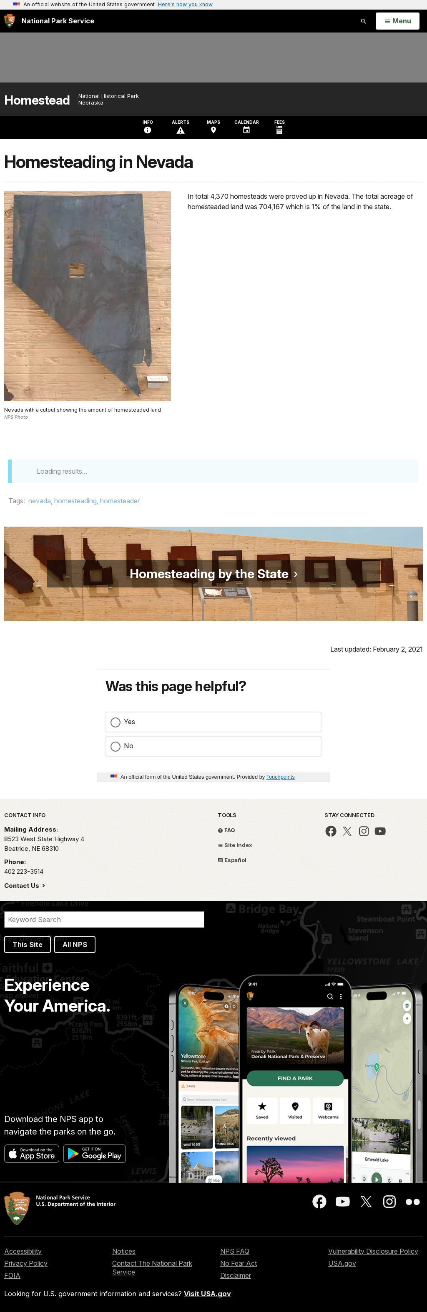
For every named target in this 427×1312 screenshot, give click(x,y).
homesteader (120, 501)
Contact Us (22, 886)
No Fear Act (238, 1263)
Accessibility (23, 1251)
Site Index (235, 845)
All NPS (75, 944)
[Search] (104, 919)
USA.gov (342, 1263)
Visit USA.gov (207, 1294)
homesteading (75, 501)
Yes (129, 721)
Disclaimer (235, 1275)
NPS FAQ (234, 1251)
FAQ (226, 830)
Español (232, 860)
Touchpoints (280, 777)
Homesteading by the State (209, 573)
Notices (124, 1251)
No (128, 746)
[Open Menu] (397, 21)
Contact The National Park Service (152, 1267)
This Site (28, 944)
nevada (39, 501)
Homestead (37, 100)
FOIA (12, 1275)
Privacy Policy (26, 1263)
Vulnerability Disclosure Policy (373, 1251)
